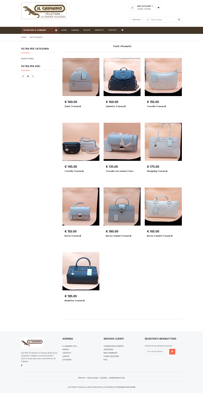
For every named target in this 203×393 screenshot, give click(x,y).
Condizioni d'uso (117, 378)
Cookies (103, 378)
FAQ (105, 359)
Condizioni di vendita (114, 346)
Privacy (82, 378)
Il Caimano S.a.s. (69, 346)
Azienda (75, 30)
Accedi (147, 9)
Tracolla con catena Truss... (120, 171)
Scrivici (65, 356)
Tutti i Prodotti (35, 37)
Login (140, 9)
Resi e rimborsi (110, 353)
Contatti (112, 30)
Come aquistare (111, 356)
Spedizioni (108, 349)
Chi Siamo (66, 359)
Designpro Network (125, 387)
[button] (141, 6)
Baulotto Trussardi (75, 301)
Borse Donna (27, 58)
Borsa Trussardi (73, 236)
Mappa (65, 349)
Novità (87, 30)
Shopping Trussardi (157, 171)
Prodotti (99, 30)
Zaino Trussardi (73, 106)
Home (64, 30)
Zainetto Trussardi (116, 106)
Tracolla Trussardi (156, 106)
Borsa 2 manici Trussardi (118, 236)
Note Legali (92, 378)
